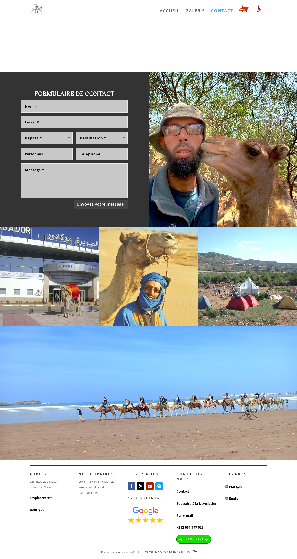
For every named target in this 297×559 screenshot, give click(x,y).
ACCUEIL (169, 11)
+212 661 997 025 (190, 526)
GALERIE (195, 11)
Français (235, 486)
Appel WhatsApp (193, 538)
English (234, 498)
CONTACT (222, 11)
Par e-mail (185, 514)
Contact (183, 491)
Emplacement (41, 497)
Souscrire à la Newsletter (196, 503)
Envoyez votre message (100, 203)
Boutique (37, 509)
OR (195, 551)
